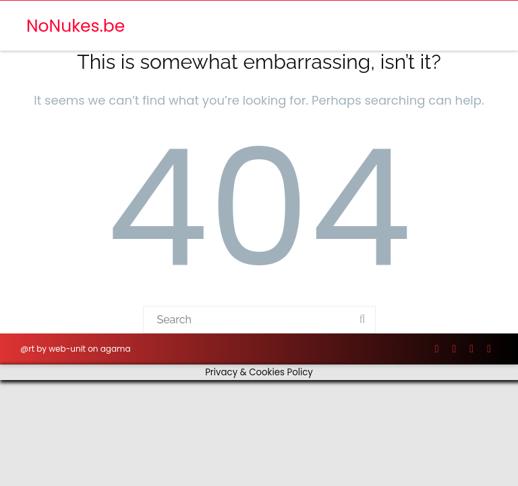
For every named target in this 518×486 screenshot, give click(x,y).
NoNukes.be (75, 26)
